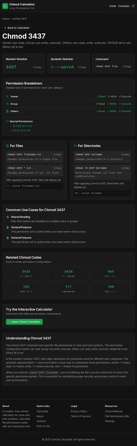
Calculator (42, 411)
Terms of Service (81, 416)
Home (5, 18)
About (40, 416)
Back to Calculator (17, 27)
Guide (112, 6)
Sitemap (110, 421)
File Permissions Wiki (117, 416)
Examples (124, 6)
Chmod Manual (113, 411)
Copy (37, 67)
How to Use (43, 426)
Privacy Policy (79, 411)
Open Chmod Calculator (24, 321)
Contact (41, 421)
